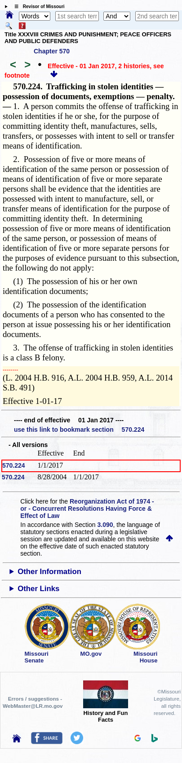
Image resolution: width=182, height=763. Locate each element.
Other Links (38, 588)
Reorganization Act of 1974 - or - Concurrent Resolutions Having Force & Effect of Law (87, 508)
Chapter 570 (52, 51)
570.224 (13, 465)
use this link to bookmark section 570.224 (79, 429)
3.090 (105, 524)
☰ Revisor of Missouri (37, 6)
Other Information (49, 571)
